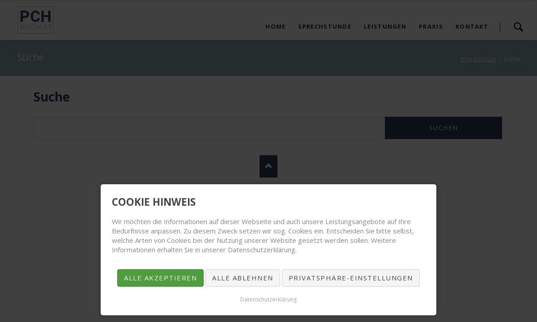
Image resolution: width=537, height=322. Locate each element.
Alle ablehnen (242, 277)
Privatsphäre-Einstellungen (351, 277)
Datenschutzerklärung (268, 299)
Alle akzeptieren (160, 277)
